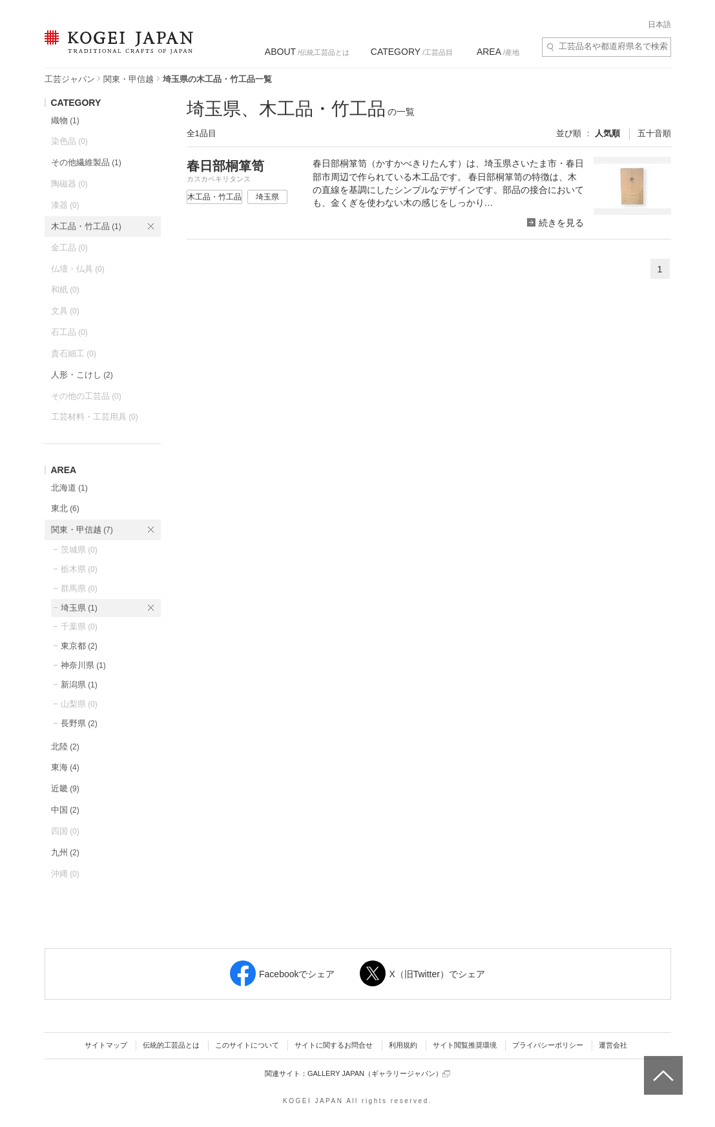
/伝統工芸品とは (307, 51)
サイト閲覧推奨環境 (465, 1045)
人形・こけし (82, 375)
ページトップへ (661, 1066)
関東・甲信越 (128, 79)
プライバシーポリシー (547, 1045)
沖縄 (65, 873)
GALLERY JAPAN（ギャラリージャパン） (378, 1074)
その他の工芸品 (86, 396)
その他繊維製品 (86, 162)
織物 (65, 120)
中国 (65, 810)
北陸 (65, 746)
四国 (65, 831)
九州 (65, 852)
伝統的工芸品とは (171, 1045)
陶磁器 (69, 183)
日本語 (659, 24)
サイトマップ (106, 1045)
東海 (65, 767)
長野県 (79, 723)
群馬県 (79, 588)
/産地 (498, 51)
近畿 (65, 788)
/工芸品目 (412, 51)
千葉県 (79, 626)
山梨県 (79, 704)
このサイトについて (247, 1045)
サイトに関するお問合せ (334, 1045)
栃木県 (79, 569)
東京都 (79, 646)
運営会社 (613, 1045)
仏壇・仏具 (78, 269)
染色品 (69, 141)
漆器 (65, 205)
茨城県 (79, 549)
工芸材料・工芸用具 (94, 416)
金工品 (69, 247)
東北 (65, 508)
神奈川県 (83, 665)
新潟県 (79, 684)
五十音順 (654, 133)
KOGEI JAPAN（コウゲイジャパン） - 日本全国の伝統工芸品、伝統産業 (116, 50)
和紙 (65, 289)
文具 (65, 311)
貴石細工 (73, 353)
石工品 (69, 332)
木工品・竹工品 (86, 226)
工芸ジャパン (70, 79)
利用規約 (403, 1045)
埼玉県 (79, 608)
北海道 (69, 487)
